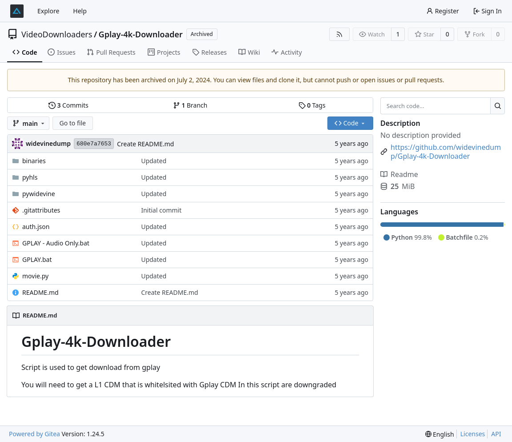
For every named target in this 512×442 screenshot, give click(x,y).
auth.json (35, 226)
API (496, 434)
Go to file (73, 123)
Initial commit (161, 210)
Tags (312, 105)
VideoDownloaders (56, 34)
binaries (34, 161)
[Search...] (497, 105)
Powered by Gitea (34, 434)
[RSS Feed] (339, 34)
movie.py (35, 276)
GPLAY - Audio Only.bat (55, 243)
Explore (48, 11)
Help (80, 11)
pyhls (29, 177)
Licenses (472, 434)
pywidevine (38, 193)
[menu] (439, 434)
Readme (399, 174)
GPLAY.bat (37, 259)
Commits (68, 105)
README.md (40, 292)
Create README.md (145, 144)
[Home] (16, 11)
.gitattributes (41, 210)
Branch (190, 105)
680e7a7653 (94, 144)
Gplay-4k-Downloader (141, 34)
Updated (153, 161)
